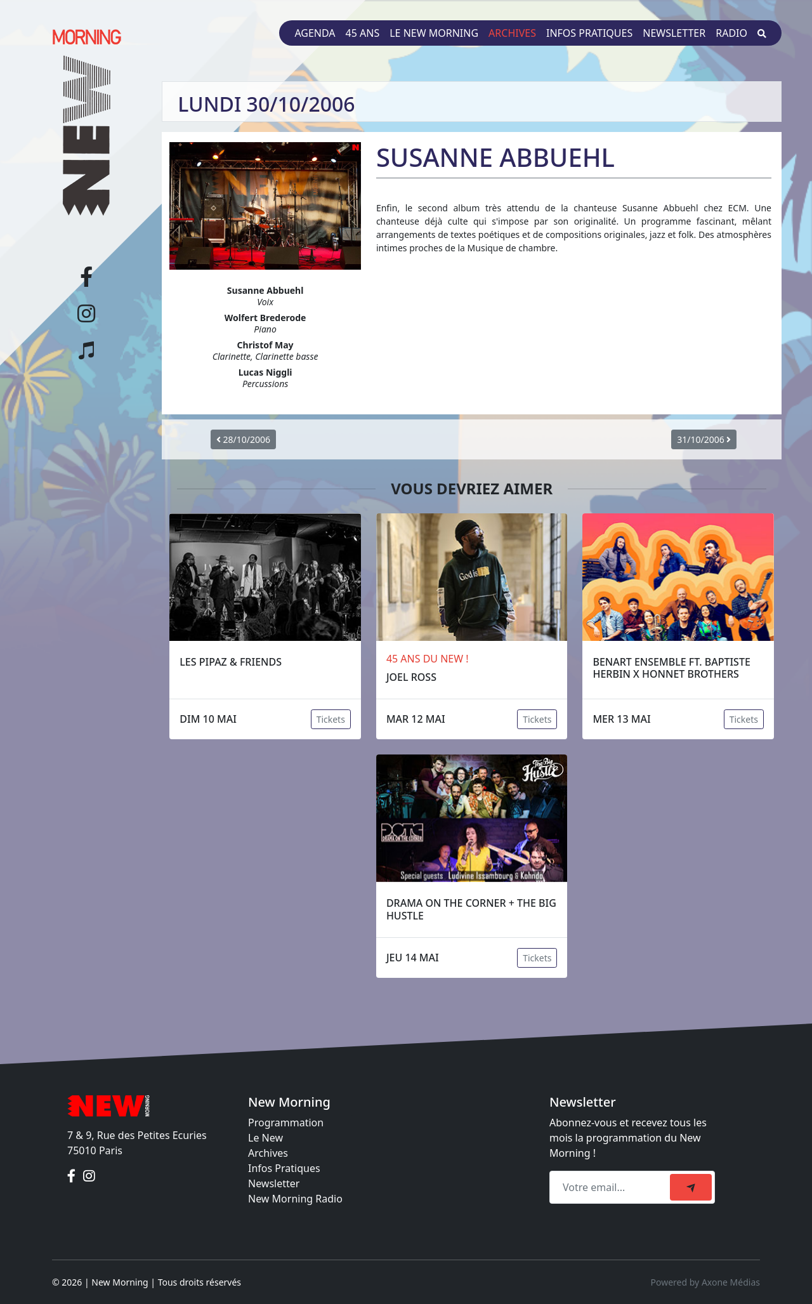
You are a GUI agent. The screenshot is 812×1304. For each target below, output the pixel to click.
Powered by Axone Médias (705, 1282)
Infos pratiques (589, 33)
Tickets (331, 719)
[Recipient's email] (612, 1187)
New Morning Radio (295, 1199)
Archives (512, 33)
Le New (265, 1138)
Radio (731, 33)
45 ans (363, 33)
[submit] (691, 1187)
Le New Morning (434, 33)
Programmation (286, 1122)
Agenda (314, 33)
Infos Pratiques (284, 1168)
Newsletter (674, 33)
